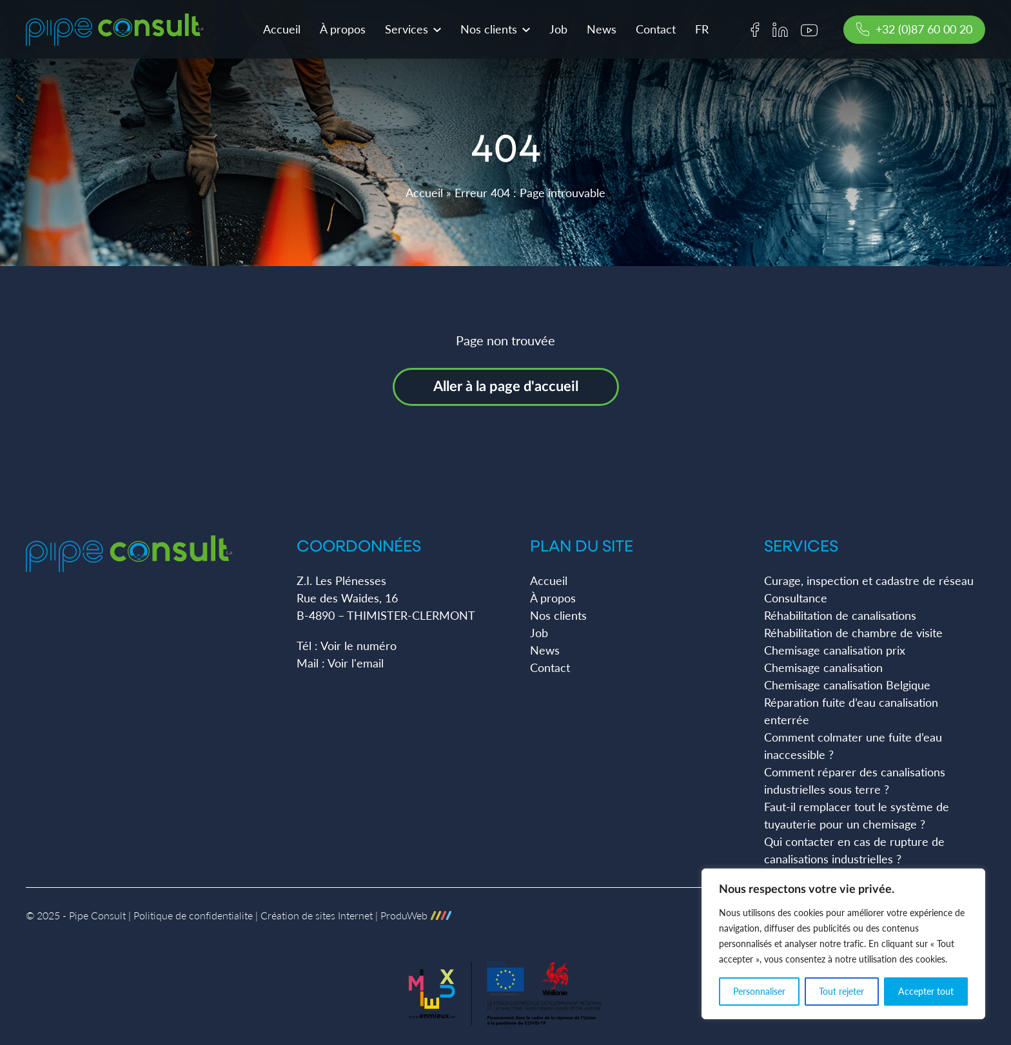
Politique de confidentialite (193, 915)
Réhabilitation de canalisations (840, 615)
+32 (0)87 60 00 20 (914, 35)
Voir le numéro (358, 645)
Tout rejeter (841, 991)
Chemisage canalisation (823, 667)
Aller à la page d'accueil (505, 386)
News (601, 35)
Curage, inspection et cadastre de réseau (869, 580)
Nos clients (488, 35)
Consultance (795, 598)
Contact (656, 35)
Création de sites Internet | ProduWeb (355, 915)
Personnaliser (759, 991)
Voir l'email (356, 663)
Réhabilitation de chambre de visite (853, 633)
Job (558, 35)
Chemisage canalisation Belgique (847, 685)
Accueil (281, 35)
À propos (343, 35)
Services (406, 35)
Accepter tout (926, 991)
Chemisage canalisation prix (834, 650)
